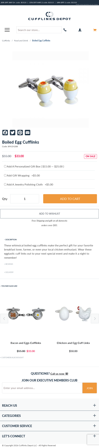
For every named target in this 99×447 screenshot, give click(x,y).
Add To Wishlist (49, 213)
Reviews (9, 264)
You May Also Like (9, 286)
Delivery (9, 272)
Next (95, 318)
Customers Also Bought (12, 357)
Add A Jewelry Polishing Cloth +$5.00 (28, 184)
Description (11, 240)
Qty (4, 199)
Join (90, 388)
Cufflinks (6, 40)
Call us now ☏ (59, 373)
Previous (4, 318)
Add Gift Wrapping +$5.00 (22, 175)
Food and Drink (21, 40)
